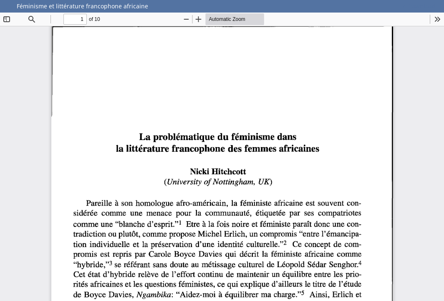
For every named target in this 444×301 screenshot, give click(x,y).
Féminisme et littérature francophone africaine (82, 6)
